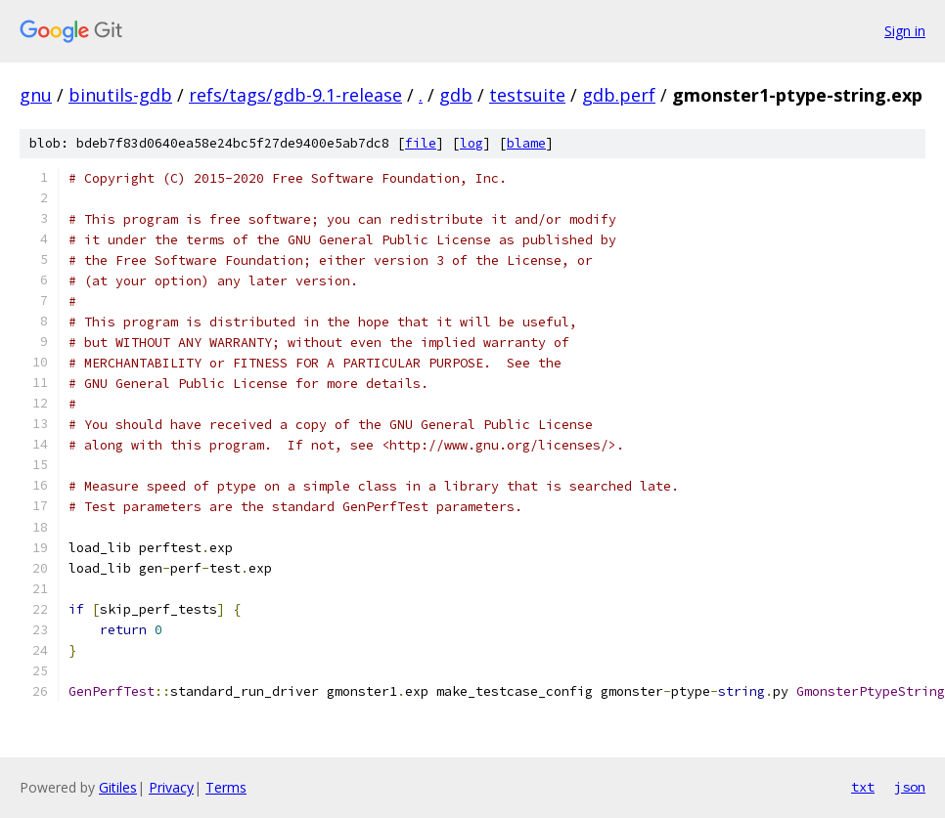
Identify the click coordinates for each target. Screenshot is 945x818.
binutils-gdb (120, 95)
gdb (455, 95)
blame (526, 143)
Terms (226, 787)
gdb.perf (618, 95)
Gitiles (118, 787)
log (471, 143)
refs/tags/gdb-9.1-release (295, 95)
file (420, 143)
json (909, 787)
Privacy (171, 787)
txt (863, 787)
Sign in (904, 31)
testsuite (527, 95)
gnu (36, 95)
